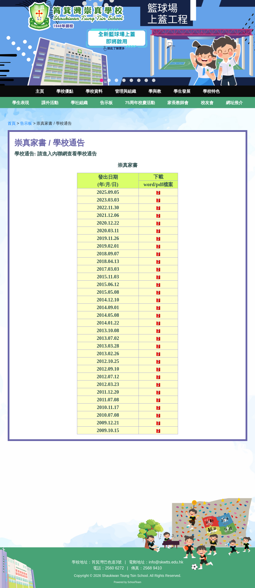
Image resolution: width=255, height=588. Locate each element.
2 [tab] (109, 80)
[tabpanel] (127, 43)
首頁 (12, 123)
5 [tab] (131, 80)
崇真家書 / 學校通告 (54, 123)
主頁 (40, 91)
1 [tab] (101, 80)
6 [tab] (138, 80)
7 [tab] (146, 80)
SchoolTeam (134, 582)
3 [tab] (116, 80)
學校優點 (64, 91)
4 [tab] (123, 80)
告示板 (26, 123)
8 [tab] (153, 80)
